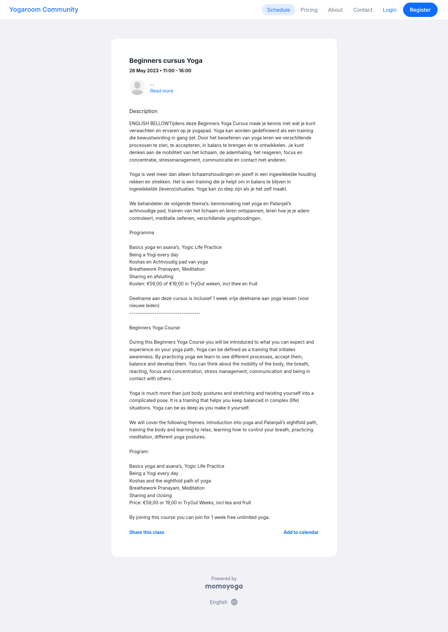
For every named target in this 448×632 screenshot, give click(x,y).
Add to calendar (301, 532)
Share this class (147, 532)
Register (420, 10)
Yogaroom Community (43, 9)
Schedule (278, 10)
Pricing (309, 10)
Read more (161, 90)
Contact (362, 10)
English (224, 602)
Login (390, 10)
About (335, 10)
